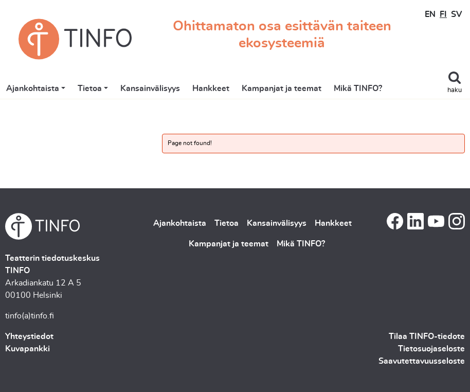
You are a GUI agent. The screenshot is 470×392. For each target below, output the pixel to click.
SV (456, 14)
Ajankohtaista (32, 88)
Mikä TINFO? (358, 88)
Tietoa (90, 88)
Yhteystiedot (29, 336)
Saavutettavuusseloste (421, 361)
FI (443, 14)
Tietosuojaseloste (431, 349)
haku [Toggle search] (454, 90)
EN (430, 14)
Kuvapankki (27, 349)
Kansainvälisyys (150, 88)
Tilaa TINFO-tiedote (427, 336)
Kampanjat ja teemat (281, 88)
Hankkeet (210, 88)
